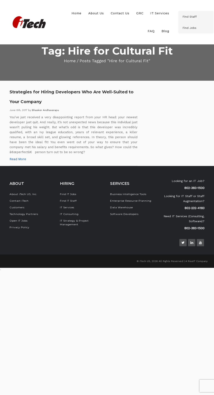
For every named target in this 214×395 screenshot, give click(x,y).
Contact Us (120, 13)
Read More (18, 159)
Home (76, 13)
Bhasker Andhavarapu (45, 110)
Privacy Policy (19, 227)
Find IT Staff (68, 200)
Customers (17, 207)
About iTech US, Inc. (23, 194)
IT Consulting (69, 214)
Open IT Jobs (19, 220)
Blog (165, 31)
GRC (139, 13)
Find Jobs (189, 27)
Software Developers (124, 214)
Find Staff (189, 16)
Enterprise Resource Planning (130, 200)
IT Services (159, 13)
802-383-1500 (194, 188)
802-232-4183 (194, 208)
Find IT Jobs (68, 194)
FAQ (151, 31)
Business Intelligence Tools (128, 194)
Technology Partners (24, 214)
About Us (96, 13)
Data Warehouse (121, 207)
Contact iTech (19, 200)
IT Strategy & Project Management (74, 222)
